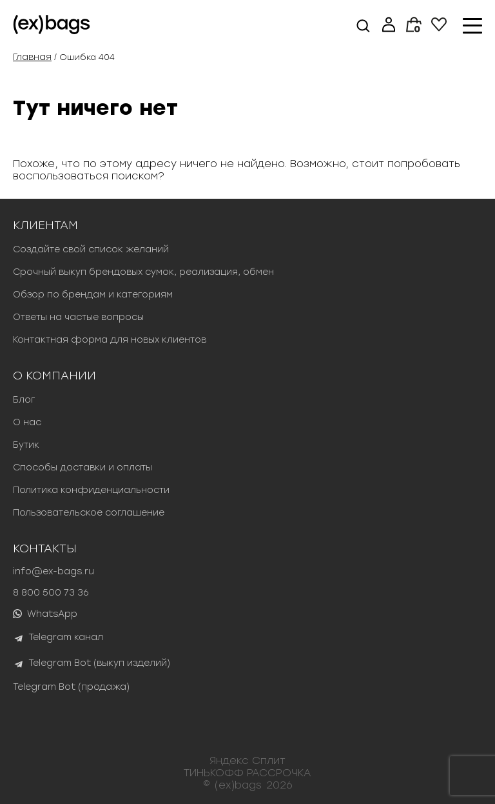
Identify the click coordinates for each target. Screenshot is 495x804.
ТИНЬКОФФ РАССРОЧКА (247, 773)
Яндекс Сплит (247, 760)
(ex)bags (238, 785)
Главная (32, 57)
